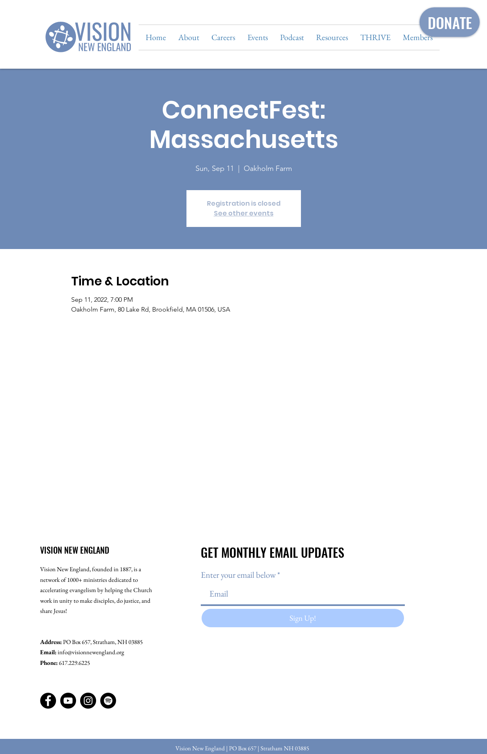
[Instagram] (88, 701)
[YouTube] (68, 701)
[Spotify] (108, 701)
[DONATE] (450, 22)
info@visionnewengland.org (91, 652)
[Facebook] (48, 701)
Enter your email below (238, 574)
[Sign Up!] (303, 618)
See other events (244, 213)
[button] (188, 37)
